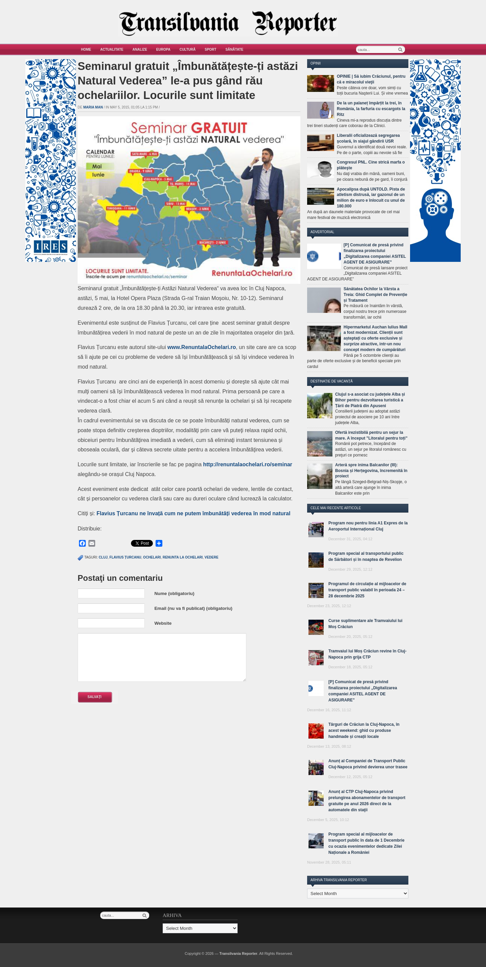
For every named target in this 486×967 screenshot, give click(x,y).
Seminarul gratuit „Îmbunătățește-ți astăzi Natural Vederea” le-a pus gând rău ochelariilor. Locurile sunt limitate (188, 80)
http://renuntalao (224, 464)
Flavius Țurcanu (125, 557)
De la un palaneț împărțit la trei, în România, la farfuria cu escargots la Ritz (371, 109)
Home (86, 49)
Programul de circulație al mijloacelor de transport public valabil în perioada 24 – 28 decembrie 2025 (367, 589)
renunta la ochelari (183, 557)
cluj (103, 557)
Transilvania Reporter (238, 953)
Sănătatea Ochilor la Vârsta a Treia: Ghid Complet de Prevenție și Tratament (375, 295)
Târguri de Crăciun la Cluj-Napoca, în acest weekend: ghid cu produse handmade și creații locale (364, 730)
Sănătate (234, 49)
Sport (210, 49)
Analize (140, 49)
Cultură (188, 49)
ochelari (152, 557)
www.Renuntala (187, 347)
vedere (211, 557)
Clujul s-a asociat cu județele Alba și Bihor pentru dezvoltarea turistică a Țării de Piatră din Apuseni (370, 400)
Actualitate (112, 49)
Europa (163, 49)
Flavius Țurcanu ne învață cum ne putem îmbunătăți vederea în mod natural (193, 513)
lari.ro (228, 347)
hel (252, 464)
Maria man (93, 107)
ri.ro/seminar (276, 464)
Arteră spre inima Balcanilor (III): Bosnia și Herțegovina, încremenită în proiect (371, 471)
